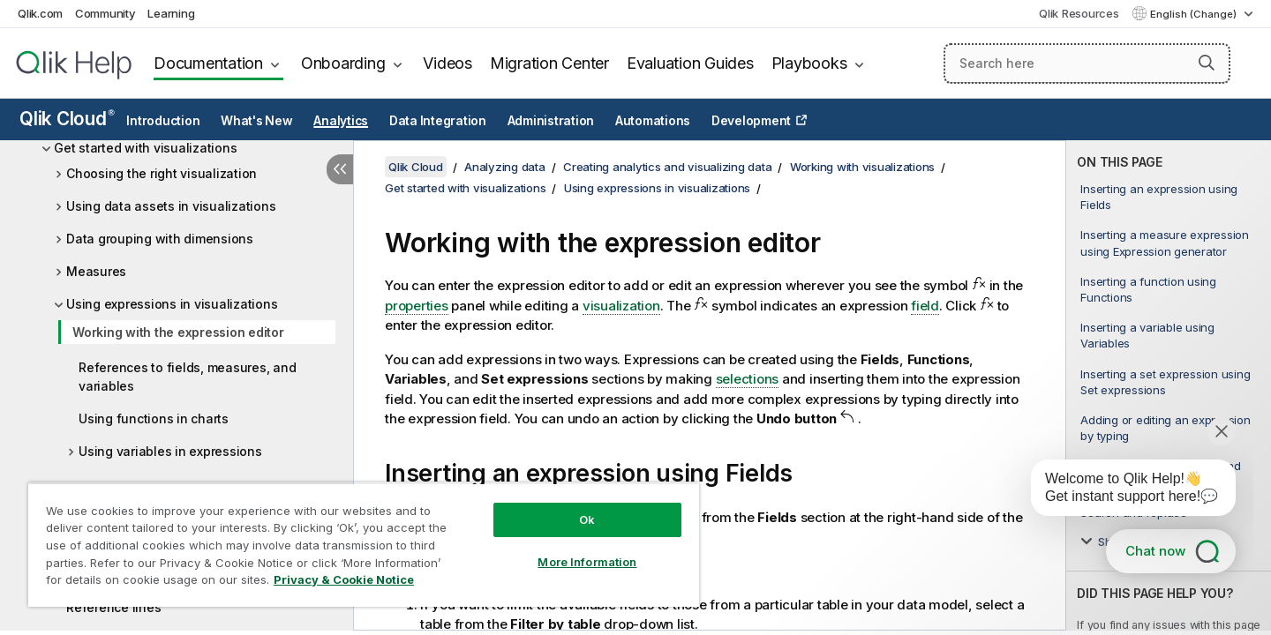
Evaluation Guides (690, 63)
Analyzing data (504, 167)
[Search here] (1087, 63)
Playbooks (809, 63)
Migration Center (549, 63)
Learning (170, 13)
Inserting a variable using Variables (1147, 335)
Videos (447, 63)
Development (751, 121)
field (925, 305)
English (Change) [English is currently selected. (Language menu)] (1194, 14)
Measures (96, 271)
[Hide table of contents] (340, 169)
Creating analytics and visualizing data (667, 167)
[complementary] (1168, 385)
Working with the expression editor (178, 332)
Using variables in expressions (170, 451)
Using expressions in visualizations (171, 303)
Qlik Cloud (67, 119)
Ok (587, 519)
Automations (652, 121)
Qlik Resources (1079, 13)
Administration (551, 121)
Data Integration (437, 121)
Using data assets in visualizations (170, 205)
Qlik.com (40, 13)
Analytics (340, 121)
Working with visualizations (862, 167)
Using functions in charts (154, 418)
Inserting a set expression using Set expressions (1165, 382)
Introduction (162, 121)
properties (416, 305)
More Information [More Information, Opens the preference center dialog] (587, 562)
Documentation (208, 63)
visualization (621, 305)
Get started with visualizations (145, 147)
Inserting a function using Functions (1148, 289)
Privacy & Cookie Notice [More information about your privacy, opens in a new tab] (344, 579)
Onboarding (343, 63)
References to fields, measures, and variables (187, 376)
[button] (1206, 62)
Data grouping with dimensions (159, 238)
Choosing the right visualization (161, 173)
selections (747, 378)
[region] (363, 544)
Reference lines (113, 607)
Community (105, 13)
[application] (1121, 491)
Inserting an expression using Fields (1158, 197)
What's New (257, 121)
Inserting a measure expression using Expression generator (1164, 243)
